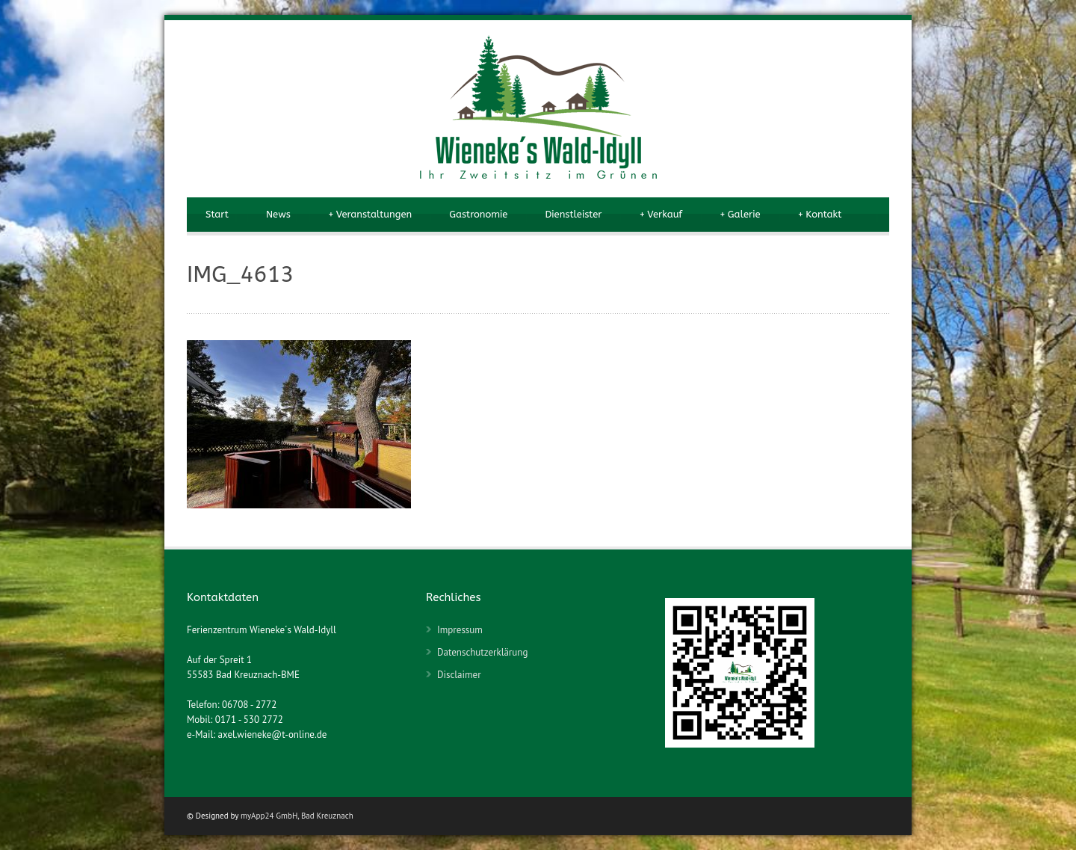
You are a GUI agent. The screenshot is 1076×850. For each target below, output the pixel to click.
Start (217, 214)
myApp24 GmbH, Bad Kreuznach (297, 815)
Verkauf (660, 215)
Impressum (460, 629)
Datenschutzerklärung (482, 652)
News (278, 214)
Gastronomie (478, 214)
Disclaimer (459, 674)
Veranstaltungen (370, 215)
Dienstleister (573, 214)
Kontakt (820, 215)
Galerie (740, 215)
